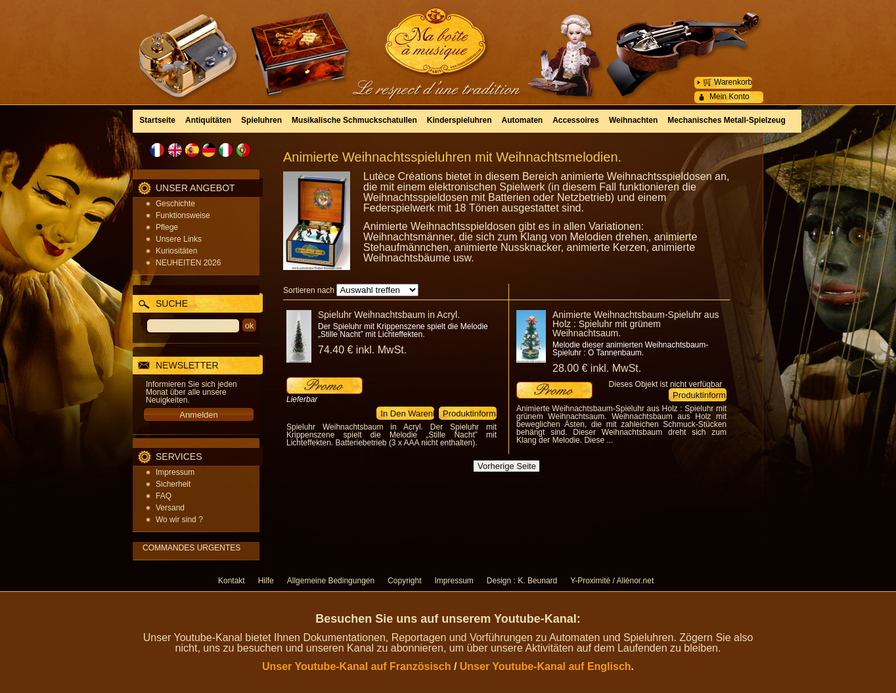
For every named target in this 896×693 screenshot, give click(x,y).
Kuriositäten (176, 251)
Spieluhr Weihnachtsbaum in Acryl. (389, 314)
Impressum (175, 472)
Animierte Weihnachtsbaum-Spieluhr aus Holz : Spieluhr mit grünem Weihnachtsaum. (635, 324)
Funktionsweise (183, 215)
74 (362, 349)
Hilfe (266, 580)
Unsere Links (179, 239)
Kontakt (231, 580)
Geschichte (175, 203)
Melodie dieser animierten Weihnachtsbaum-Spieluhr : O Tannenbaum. (630, 349)
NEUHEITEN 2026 (188, 262)
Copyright (404, 580)
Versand (170, 507)
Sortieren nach (308, 290)
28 (596, 368)
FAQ (163, 496)
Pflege (167, 227)
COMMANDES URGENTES (191, 547)
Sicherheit (173, 484)
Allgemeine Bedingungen (330, 580)
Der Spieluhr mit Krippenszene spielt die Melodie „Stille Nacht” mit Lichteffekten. (403, 330)
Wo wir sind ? (179, 519)
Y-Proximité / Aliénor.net (612, 580)
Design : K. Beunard (522, 580)
